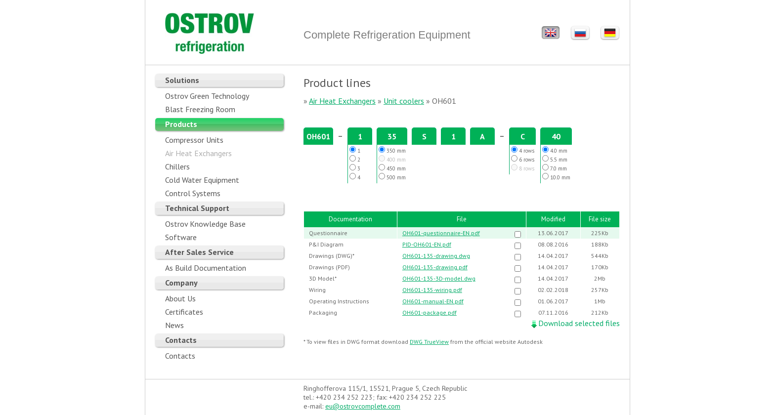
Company (181, 283)
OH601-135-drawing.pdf (435, 267)
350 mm (392, 150)
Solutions (182, 80)
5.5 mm (554, 159)
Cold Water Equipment (202, 180)
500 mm (392, 177)
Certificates (184, 312)
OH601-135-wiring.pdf (432, 289)
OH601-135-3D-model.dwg (438, 278)
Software (181, 237)
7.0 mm (554, 168)
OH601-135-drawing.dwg (436, 255)
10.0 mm (556, 177)
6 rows (522, 159)
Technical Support (197, 208)
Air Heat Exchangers (198, 153)
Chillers (177, 166)
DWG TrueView (429, 341)
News (174, 325)
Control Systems (192, 193)
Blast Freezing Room (200, 109)
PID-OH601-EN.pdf (426, 244)
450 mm (392, 168)
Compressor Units (194, 140)
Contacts (181, 340)
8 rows (522, 168)
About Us (180, 298)
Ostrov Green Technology (207, 96)
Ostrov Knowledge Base (205, 224)
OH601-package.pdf (429, 312)
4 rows (522, 150)
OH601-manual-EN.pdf (433, 301)
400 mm (392, 159)
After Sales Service (199, 252)
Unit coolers (404, 101)
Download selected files (579, 323)
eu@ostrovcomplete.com (362, 406)
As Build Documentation (205, 268)
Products (181, 124)
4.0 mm (554, 150)
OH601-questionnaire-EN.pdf (441, 233)
